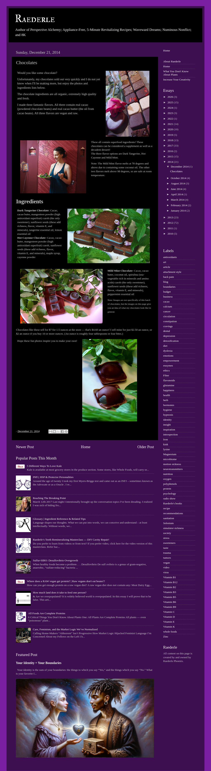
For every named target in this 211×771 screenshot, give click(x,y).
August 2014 (178, 183)
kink (165, 444)
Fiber (166, 375)
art (164, 262)
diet (165, 345)
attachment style (172, 271)
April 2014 (177, 194)
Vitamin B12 (170, 582)
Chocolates (176, 171)
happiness (168, 390)
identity (167, 419)
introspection (170, 434)
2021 (171, 124)
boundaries (169, 286)
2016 (171, 151)
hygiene (167, 409)
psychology (169, 493)
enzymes (168, 365)
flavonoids (169, 380)
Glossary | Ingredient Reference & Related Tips (59, 518)
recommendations (173, 513)
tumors (167, 557)
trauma (167, 552)
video (166, 567)
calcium (167, 306)
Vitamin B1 (169, 577)
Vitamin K (169, 626)
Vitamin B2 (169, 587)
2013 (171, 217)
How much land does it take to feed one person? (59, 592)
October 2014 (179, 178)
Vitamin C (169, 611)
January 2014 (178, 210)
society (167, 533)
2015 (171, 156)
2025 (171, 102)
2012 (171, 222)
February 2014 (179, 205)
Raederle (35, 19)
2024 (171, 107)
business (168, 296)
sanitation (168, 518)
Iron (165, 439)
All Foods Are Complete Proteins (46, 613)
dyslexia (167, 350)
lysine (166, 449)
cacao (166, 301)
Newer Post (25, 447)
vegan (166, 562)
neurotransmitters (173, 469)
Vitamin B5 (169, 597)
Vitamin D (169, 616)
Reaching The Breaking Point (49, 498)
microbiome (170, 459)
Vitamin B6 (169, 602)
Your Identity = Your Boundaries (38, 663)
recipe (166, 508)
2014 (171, 161)
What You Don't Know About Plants (176, 73)
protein (167, 488)
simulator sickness (173, 528)
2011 (171, 228)
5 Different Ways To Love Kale (44, 465)
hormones (168, 405)
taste (165, 547)
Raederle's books (172, 503)
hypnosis (168, 414)
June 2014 (177, 189)
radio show (169, 498)
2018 (171, 140)
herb (165, 400)
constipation (170, 321)
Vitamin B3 (169, 592)
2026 (171, 96)
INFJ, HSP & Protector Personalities (53, 477)
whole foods (170, 631)
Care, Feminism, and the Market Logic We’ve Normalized (65, 629)
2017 (171, 145)
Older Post (145, 447)
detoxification (171, 340)
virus (166, 572)
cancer (166, 311)
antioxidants (170, 257)
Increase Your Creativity (176, 79)
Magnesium (169, 454)
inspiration (169, 429)
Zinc (165, 636)
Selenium (168, 523)
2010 (171, 233)
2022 (171, 118)
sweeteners (169, 542)
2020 (171, 129)
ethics (166, 370)
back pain (168, 276)
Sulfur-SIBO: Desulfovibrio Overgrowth (55, 560)
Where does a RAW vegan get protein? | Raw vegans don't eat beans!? (66, 581)
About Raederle (172, 61)
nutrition (168, 474)
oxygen (167, 478)
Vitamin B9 (169, 606)
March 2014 (178, 199)
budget (167, 291)
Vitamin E (169, 621)
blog (165, 281)
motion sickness (172, 464)
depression (169, 335)
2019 (171, 134)
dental (166, 331)
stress (166, 538)
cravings (168, 326)
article (166, 267)
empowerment (171, 360)
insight (167, 424)
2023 (171, 113)
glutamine (168, 385)
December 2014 (180, 166)
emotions (168, 355)
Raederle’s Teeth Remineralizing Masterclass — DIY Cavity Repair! (71, 539)
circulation (169, 316)
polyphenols (170, 483)
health (166, 395)
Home (85, 447)
